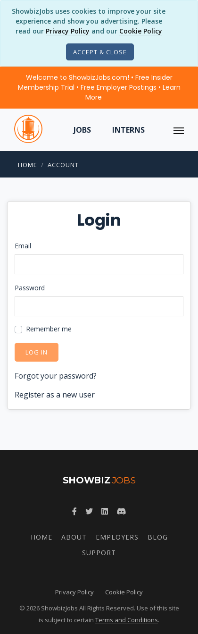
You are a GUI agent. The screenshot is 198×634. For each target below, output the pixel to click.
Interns (128, 130)
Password (30, 287)
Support (99, 552)
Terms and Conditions (126, 620)
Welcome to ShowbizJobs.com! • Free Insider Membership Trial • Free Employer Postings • (99, 87)
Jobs (82, 130)
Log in (36, 352)
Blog (158, 537)
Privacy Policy (68, 30)
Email (23, 245)
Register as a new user (55, 394)
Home (27, 165)
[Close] (100, 51)
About (74, 537)
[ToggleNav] (178, 129)
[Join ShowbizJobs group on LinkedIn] (104, 511)
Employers (117, 537)
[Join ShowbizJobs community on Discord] (121, 511)
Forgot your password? (56, 376)
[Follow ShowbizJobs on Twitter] (89, 511)
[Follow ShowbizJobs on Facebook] (74, 511)
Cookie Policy (140, 30)
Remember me (49, 328)
